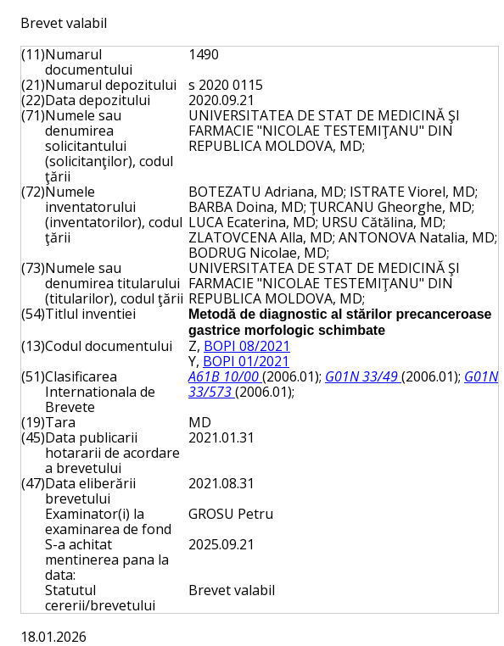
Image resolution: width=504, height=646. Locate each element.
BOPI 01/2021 (246, 361)
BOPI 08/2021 (247, 346)
